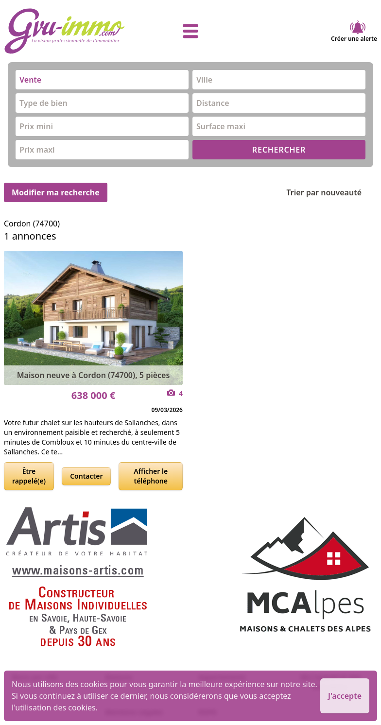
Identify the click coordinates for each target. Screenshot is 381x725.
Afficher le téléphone (151, 475)
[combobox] (102, 79)
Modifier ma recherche (56, 192)
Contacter (86, 476)
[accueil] (66, 31)
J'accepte (345, 695)
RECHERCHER (279, 149)
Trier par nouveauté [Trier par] (331, 192)
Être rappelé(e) (29, 475)
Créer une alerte (354, 31)
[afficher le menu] (190, 31)
